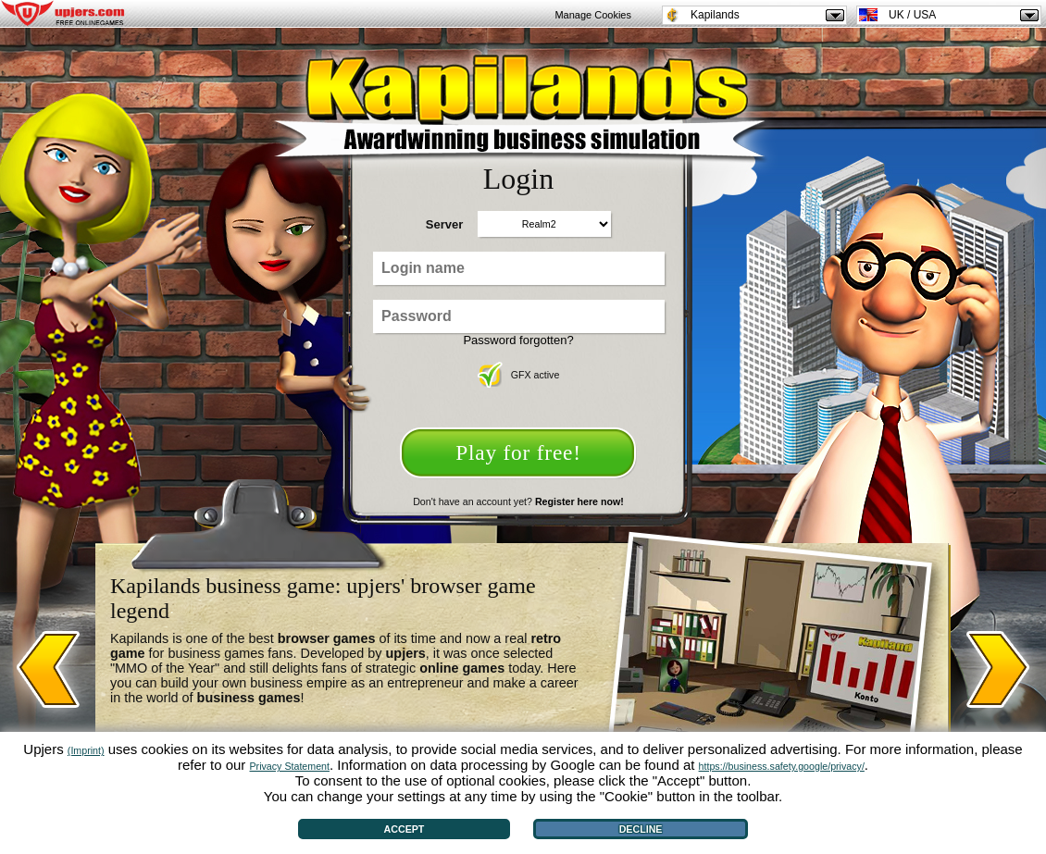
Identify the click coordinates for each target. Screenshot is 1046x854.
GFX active (519, 375)
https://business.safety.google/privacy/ (782, 766)
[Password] (519, 316)
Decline (641, 829)
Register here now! (579, 501)
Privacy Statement (290, 766)
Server (444, 224)
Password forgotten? (518, 340)
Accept (404, 829)
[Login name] (519, 268)
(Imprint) (86, 750)
